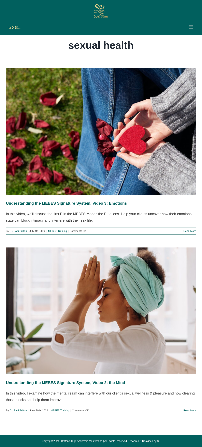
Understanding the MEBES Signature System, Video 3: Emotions (66, 203)
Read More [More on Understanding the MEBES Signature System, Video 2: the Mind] (189, 410)
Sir (158, 441)
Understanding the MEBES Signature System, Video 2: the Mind (65, 382)
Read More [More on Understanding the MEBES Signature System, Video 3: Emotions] (189, 231)
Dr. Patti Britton (18, 231)
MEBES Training (57, 231)
